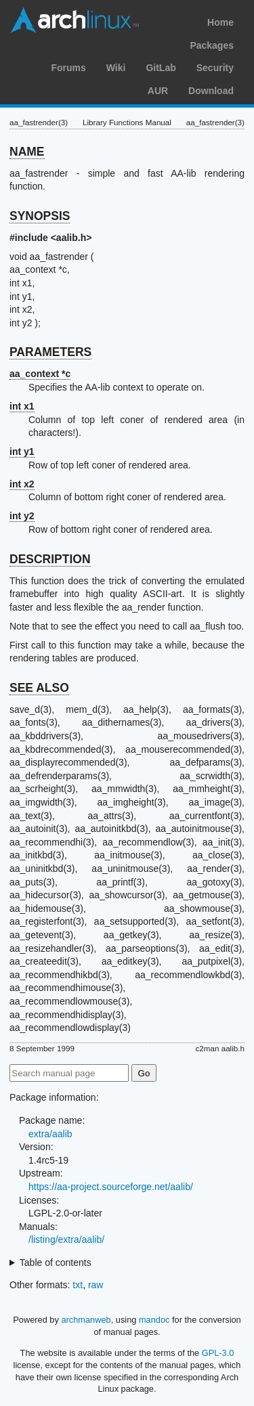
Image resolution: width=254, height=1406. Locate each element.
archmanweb (85, 1320)
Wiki (116, 67)
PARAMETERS (50, 352)
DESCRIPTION (50, 559)
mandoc (154, 1320)
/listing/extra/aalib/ (66, 1239)
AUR (158, 90)
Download (211, 90)
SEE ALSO (39, 688)
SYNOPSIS (39, 216)
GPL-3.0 (218, 1353)
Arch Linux (74, 20)
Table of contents (55, 1262)
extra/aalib (50, 1133)
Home (220, 22)
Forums (68, 67)
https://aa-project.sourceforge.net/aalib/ (110, 1186)
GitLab (160, 67)
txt (77, 1284)
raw (96, 1284)
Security (215, 67)
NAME (27, 151)
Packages (212, 45)
